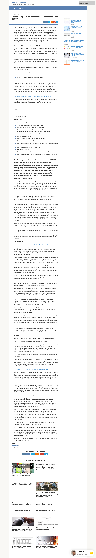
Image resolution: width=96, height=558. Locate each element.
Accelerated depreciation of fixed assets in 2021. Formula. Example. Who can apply (77, 48)
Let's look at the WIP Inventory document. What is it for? (77, 61)
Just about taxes (19, 2)
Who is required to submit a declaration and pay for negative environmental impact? (77, 20)
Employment (21, 8)
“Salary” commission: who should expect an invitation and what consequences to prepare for (74, 41)
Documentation (67, 44)
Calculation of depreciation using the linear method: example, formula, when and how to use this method (77, 28)
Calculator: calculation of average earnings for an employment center (76, 35)
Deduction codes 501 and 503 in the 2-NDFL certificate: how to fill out (77, 54)
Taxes (14, 8)
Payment (72, 24)
